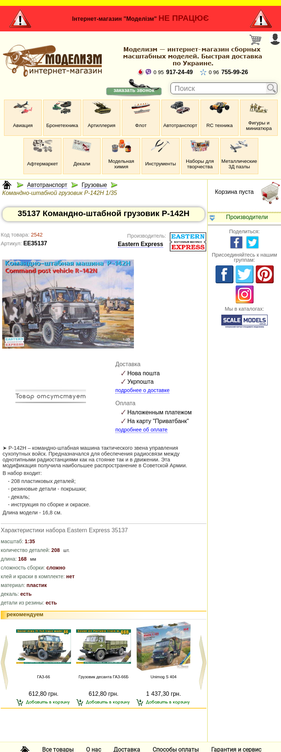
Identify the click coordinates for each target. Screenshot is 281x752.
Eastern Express (140, 244)
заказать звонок (133, 90)
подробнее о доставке (142, 390)
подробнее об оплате (141, 430)
